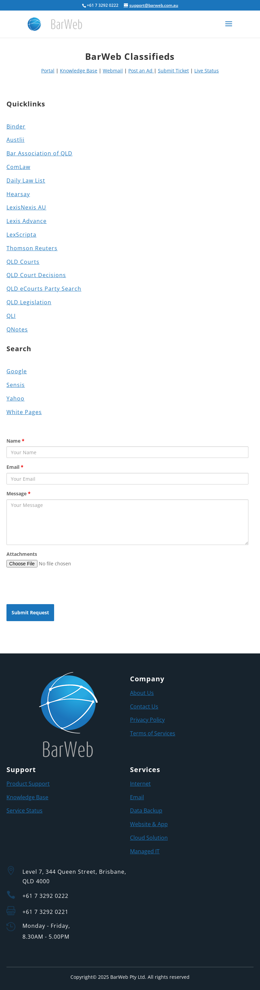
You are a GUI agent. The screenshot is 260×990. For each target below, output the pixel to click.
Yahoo (15, 398)
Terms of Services (152, 733)
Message (18, 493)
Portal (47, 70)
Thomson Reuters (32, 248)
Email (14, 467)
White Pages (24, 412)
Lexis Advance (26, 221)
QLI (11, 316)
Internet (140, 783)
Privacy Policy (147, 719)
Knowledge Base (78, 70)
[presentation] (58, 586)
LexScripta (21, 234)
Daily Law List (25, 180)
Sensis (15, 385)
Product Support (28, 783)
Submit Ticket (173, 70)
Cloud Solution (149, 837)
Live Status (206, 70)
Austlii (15, 139)
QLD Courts (22, 262)
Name (15, 441)
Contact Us (144, 706)
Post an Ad (141, 70)
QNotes (17, 329)
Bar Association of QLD (39, 153)
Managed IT (145, 851)
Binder (16, 126)
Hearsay (18, 194)
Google (16, 371)
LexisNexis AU (26, 207)
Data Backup (146, 810)
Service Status (24, 810)
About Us (142, 693)
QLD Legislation (28, 302)
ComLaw (18, 167)
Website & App (149, 824)
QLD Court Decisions (36, 275)
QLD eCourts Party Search (43, 288)
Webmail (113, 70)
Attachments (21, 554)
